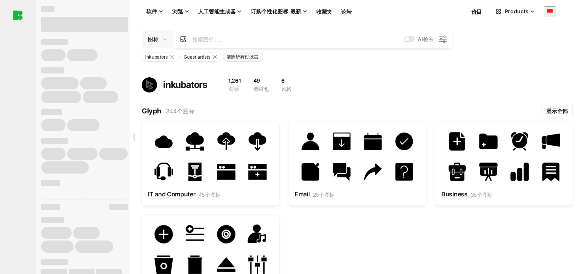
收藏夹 (324, 11)
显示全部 (557, 111)
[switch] (409, 39)
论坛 (346, 11)
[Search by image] (183, 39)
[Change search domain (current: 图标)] (157, 39)
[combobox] (550, 11)
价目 (476, 11)
